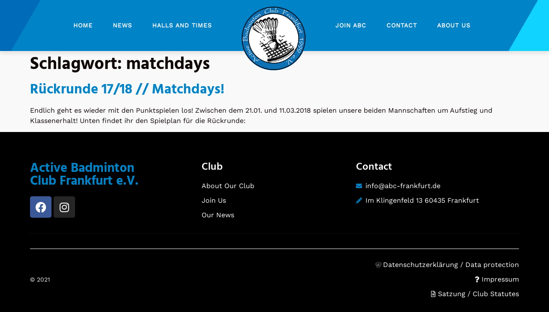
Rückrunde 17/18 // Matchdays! (127, 90)
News (122, 25)
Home (83, 25)
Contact (401, 25)
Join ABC (350, 25)
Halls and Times (182, 25)
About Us (454, 25)
